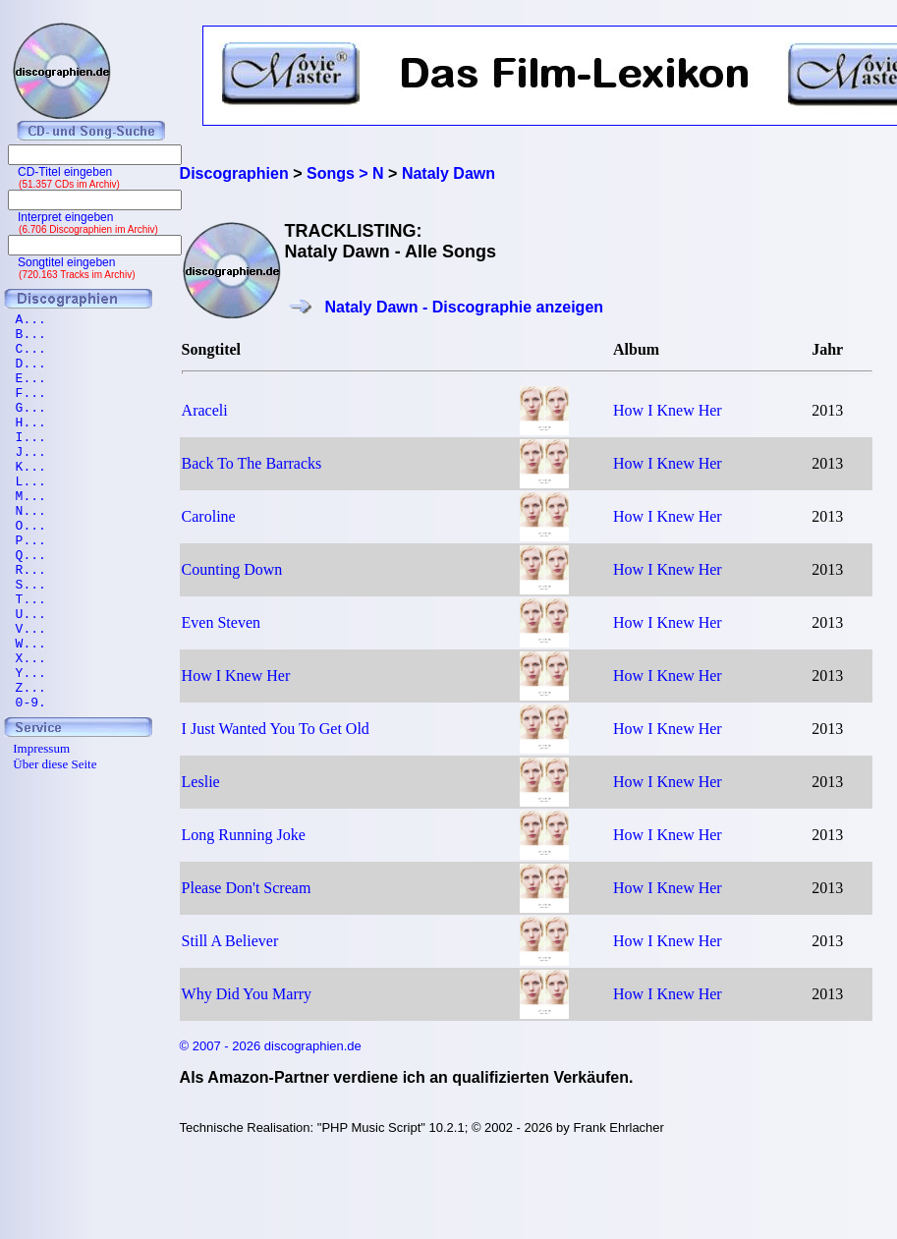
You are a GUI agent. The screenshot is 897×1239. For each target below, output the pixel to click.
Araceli (205, 410)
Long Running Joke (244, 834)
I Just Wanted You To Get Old (275, 728)
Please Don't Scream (246, 887)
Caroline (209, 516)
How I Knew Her (667, 410)
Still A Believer (230, 940)
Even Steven (221, 622)
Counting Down (232, 569)
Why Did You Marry (246, 994)
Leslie (201, 781)
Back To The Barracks (252, 463)
